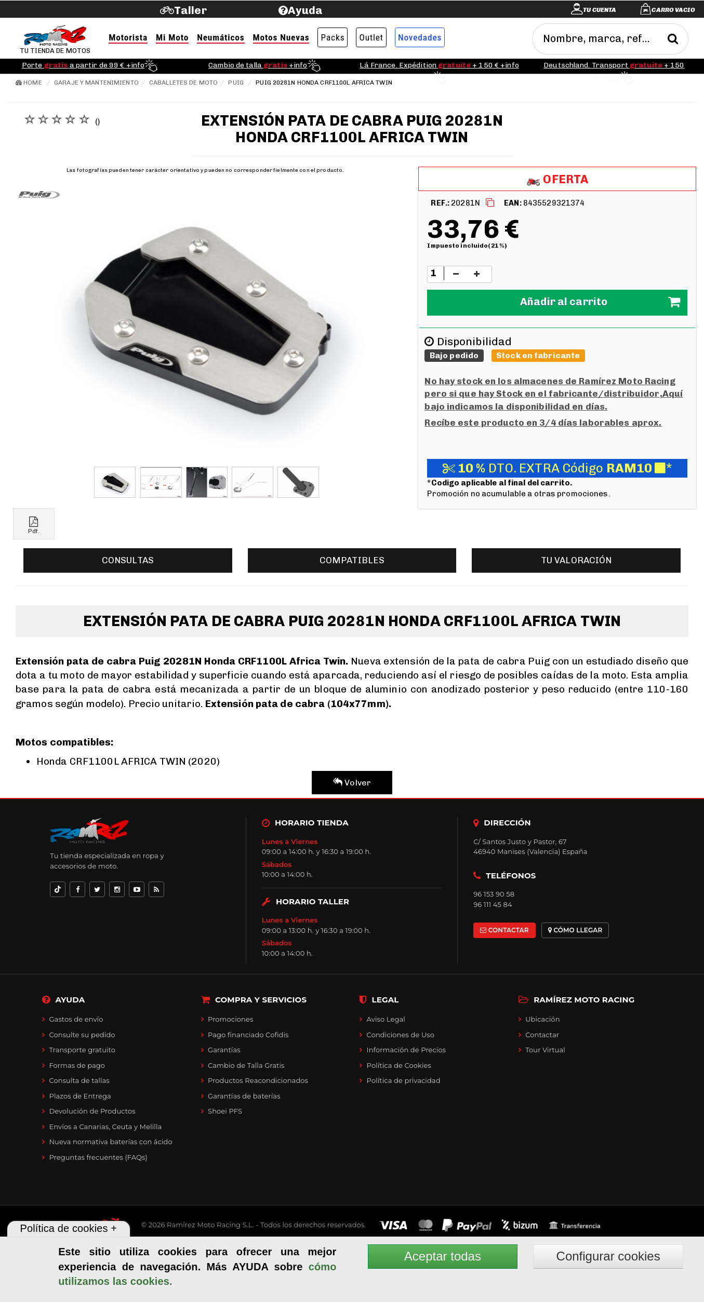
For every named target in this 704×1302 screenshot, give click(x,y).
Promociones (230, 1019)
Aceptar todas (442, 1256)
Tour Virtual (545, 1050)
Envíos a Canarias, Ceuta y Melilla (105, 1126)
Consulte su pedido (82, 1034)
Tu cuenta (599, 9)
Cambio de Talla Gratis (246, 1065)
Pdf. (33, 526)
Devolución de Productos (92, 1111)
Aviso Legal (386, 1019)
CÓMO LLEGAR (575, 930)
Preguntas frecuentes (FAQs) (98, 1157)
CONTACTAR (504, 930)
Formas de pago (77, 1065)
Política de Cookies (399, 1065)
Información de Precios (406, 1050)
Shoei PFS (225, 1111)
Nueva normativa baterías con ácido (110, 1141)
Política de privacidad (404, 1080)
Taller (190, 10)
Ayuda (305, 10)
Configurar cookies (608, 1256)
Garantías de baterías (244, 1096)
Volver (352, 783)
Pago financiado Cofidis (248, 1034)
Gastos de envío (76, 1019)
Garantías (224, 1050)
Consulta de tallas (79, 1080)
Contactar (542, 1034)
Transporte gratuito (82, 1050)
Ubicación (542, 1019)
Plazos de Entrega (80, 1096)
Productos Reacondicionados (258, 1080)
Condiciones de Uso (400, 1034)
